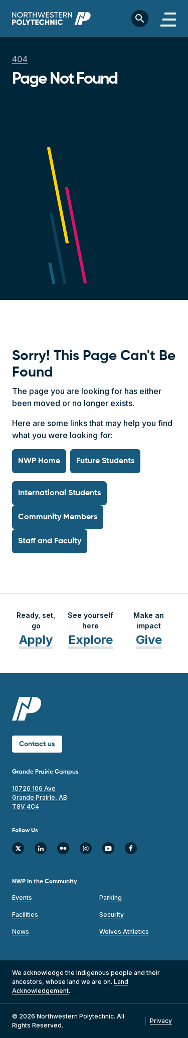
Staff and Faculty (49, 541)
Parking (110, 897)
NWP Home (39, 461)
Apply (36, 639)
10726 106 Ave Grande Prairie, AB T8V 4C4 (39, 797)
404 (20, 59)
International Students (59, 493)
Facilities (25, 914)
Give (149, 639)
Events (22, 897)
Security (111, 914)
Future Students (105, 461)
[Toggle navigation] (168, 19)
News (20, 931)
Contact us (37, 744)
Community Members (57, 517)
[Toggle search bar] (139, 18)
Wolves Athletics (124, 931)
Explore (90, 639)
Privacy (161, 1020)
